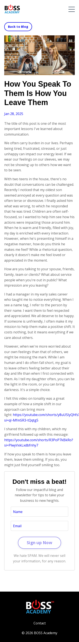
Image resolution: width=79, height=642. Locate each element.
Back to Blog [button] (18, 27)
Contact (39, 623)
